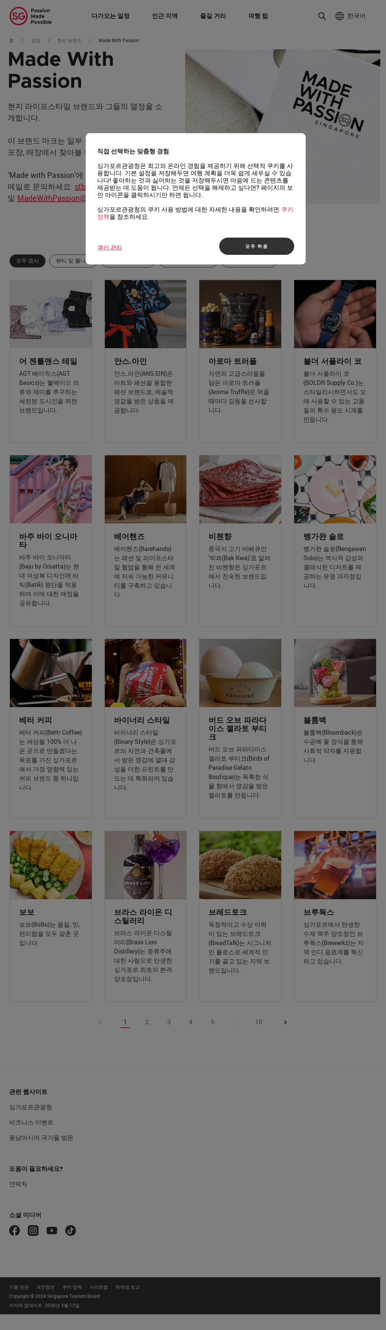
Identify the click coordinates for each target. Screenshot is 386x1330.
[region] (196, 198)
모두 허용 (256, 246)
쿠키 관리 (110, 247)
